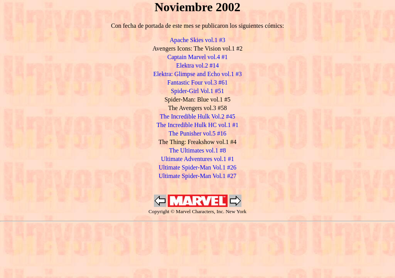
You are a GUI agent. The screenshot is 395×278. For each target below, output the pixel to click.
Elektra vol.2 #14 (197, 65)
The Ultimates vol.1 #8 (197, 150)
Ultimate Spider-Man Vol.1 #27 (197, 176)
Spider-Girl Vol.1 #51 (197, 91)
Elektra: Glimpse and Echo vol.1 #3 (197, 74)
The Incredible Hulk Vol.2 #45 (197, 116)
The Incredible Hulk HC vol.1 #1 (197, 125)
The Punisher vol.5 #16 (197, 133)
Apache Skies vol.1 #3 (197, 40)
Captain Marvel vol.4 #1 (197, 57)
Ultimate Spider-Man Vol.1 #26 (197, 167)
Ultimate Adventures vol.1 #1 (197, 159)
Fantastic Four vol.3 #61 (197, 82)
